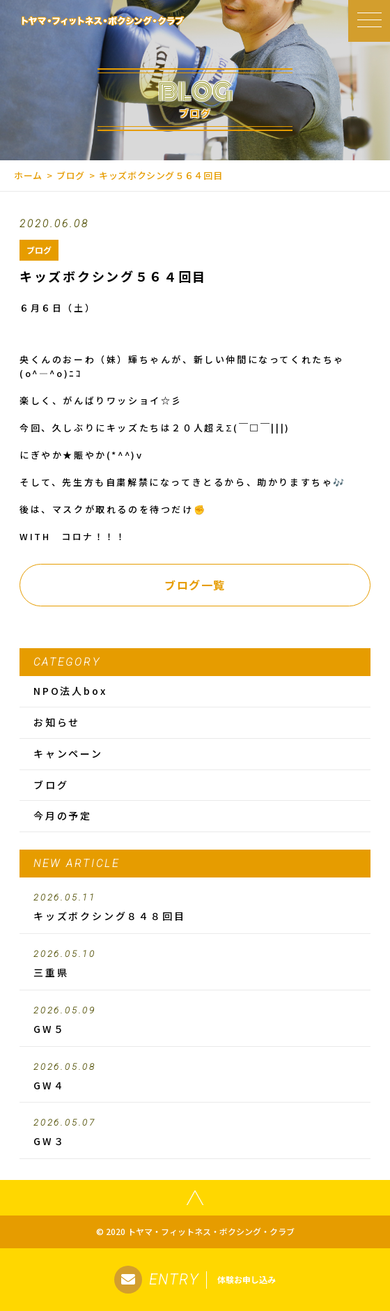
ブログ (70, 175)
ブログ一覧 (195, 584)
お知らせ (56, 722)
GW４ (195, 1076)
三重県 (195, 964)
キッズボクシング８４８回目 (195, 907)
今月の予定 (62, 815)
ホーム (28, 175)
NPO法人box (70, 691)
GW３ (195, 1132)
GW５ (195, 1020)
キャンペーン (68, 753)
